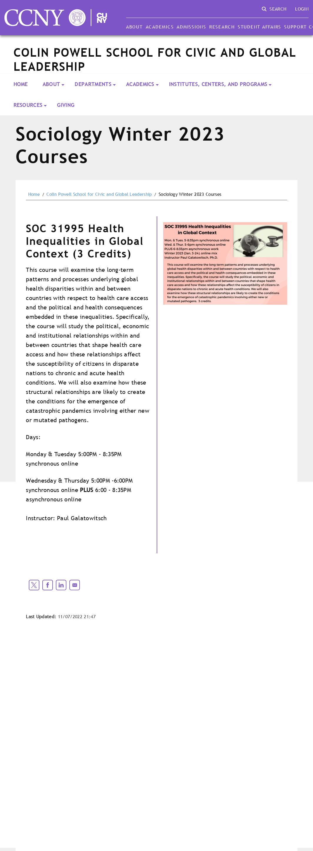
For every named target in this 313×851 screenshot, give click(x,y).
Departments (93, 84)
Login (302, 8)
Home (21, 84)
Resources (28, 105)
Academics (160, 27)
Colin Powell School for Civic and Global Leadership (99, 194)
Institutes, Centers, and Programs (218, 84)
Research (222, 27)
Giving (65, 105)
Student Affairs (259, 27)
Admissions (191, 27)
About (134, 27)
